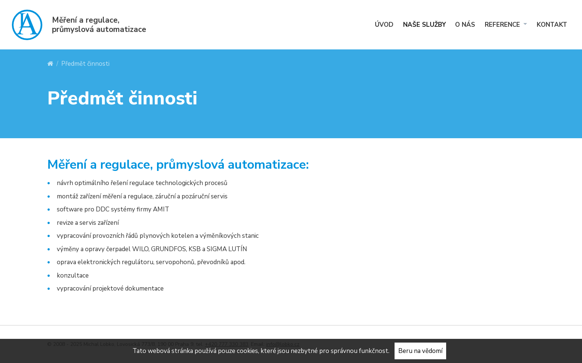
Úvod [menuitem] (384, 24)
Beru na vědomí (420, 351)
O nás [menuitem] (465, 24)
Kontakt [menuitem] (552, 24)
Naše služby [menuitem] (424, 24)
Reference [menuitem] (503, 24)
